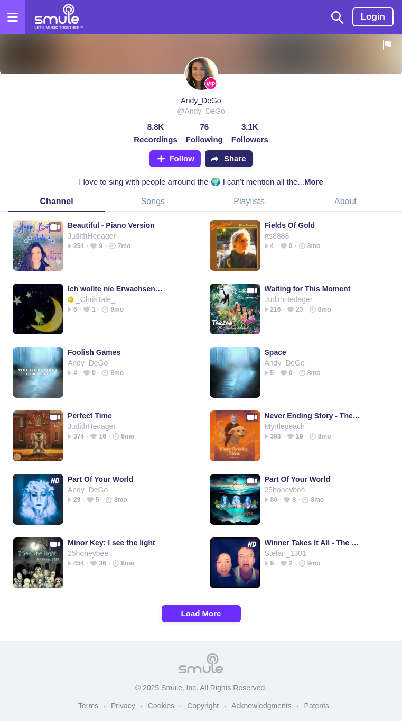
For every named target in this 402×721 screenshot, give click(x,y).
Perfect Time (90, 416)
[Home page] (58, 17)
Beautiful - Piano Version (111, 225)
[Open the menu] (12, 17)
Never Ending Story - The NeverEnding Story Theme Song (313, 416)
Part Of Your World (100, 479)
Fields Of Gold (290, 225)
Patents (316, 705)
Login (373, 17)
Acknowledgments (261, 705)
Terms (88, 705)
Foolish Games (94, 352)
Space (275, 352)
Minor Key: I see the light (111, 543)
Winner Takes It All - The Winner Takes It (313, 543)
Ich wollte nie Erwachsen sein (116, 289)
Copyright (203, 705)
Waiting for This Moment (308, 289)
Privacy (123, 705)
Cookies (161, 705)
